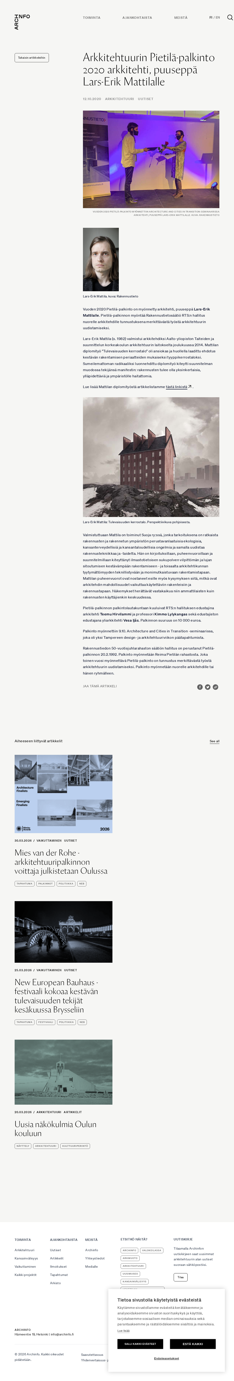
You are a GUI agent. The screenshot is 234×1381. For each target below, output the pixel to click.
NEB (81, 883)
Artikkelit (73, 1112)
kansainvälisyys (134, 1281)
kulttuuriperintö (75, 1146)
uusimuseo (130, 1273)
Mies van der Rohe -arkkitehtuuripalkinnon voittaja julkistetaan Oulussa (61, 861)
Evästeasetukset (166, 1358)
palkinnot (45, 883)
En (218, 17)
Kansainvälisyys (26, 1258)
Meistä (181, 18)
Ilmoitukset (58, 1266)
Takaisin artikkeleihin (31, 58)
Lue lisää (123, 1331)
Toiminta (92, 18)
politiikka (66, 883)
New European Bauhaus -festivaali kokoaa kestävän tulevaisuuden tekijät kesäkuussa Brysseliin (56, 996)
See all (214, 741)
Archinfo (91, 1250)
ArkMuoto (130, 1258)
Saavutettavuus (92, 1355)
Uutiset (146, 99)
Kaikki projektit (26, 1275)
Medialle (91, 1266)
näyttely (23, 1146)
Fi (211, 17)
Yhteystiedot (95, 1258)
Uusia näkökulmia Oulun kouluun (56, 1129)
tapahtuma (24, 883)
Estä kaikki (193, 1344)
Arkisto (55, 1283)
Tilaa (181, 1277)
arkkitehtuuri (45, 1146)
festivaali (45, 1022)
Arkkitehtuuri (119, 99)
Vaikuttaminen (49, 841)
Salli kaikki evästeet (140, 1344)
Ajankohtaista (137, 18)
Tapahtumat (59, 1275)
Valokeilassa (151, 1250)
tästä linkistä (176, 386)
